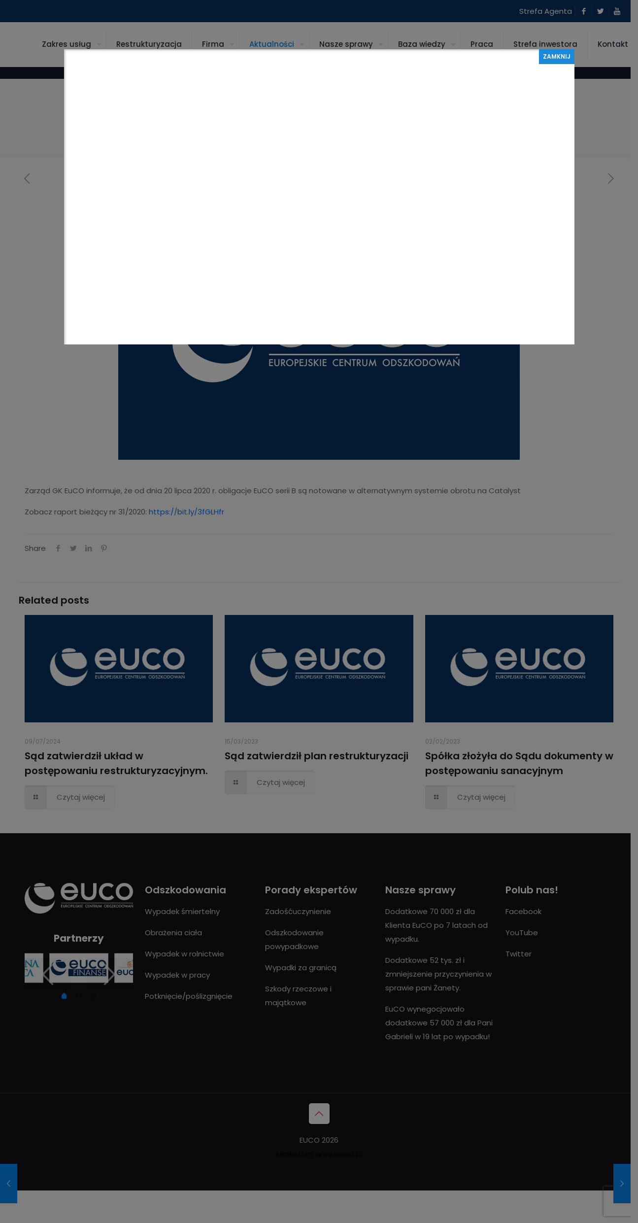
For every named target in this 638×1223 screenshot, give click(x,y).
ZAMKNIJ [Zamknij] (557, 56)
